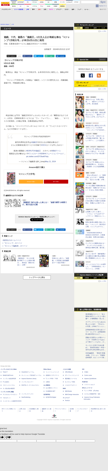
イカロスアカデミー (71, 385)
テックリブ (66, 398)
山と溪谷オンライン (52, 388)
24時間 (87, 28)
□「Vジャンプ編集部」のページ (14, 246)
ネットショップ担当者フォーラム (31, 375)
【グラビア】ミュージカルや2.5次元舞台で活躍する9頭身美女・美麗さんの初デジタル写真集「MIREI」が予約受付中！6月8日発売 (96, 203)
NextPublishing (25, 397)
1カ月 (103, 28)
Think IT (5, 372)
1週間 (95, 28)
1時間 (78, 28)
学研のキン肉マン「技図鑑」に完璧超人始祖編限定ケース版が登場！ (60, 260)
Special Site (84, 60)
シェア (29, 56)
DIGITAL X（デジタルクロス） (30, 385)
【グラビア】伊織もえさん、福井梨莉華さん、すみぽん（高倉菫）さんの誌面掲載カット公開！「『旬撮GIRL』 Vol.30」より (96, 166)
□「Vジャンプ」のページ (12, 243)
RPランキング (82, 85)
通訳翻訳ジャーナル (71, 378)
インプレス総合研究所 (9, 378)
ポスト (13, 56)
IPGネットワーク (87, 388)
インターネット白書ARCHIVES (12, 401)
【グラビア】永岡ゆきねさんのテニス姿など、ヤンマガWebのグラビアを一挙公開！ (96, 151)
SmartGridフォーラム (27, 372)
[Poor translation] (8, 437)
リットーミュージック (52, 372)
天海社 (86, 372)
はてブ (40, 56)
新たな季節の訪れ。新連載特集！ (91, 309)
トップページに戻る (37, 277)
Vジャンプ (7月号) (27, 174)
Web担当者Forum (8, 375)
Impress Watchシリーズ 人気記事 (91, 275)
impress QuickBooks (90, 378)
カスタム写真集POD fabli (92, 394)
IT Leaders (6, 382)
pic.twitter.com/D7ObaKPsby (37, 156)
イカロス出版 (67, 369)
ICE (83, 369)
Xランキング (84, 83)
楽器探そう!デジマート (52, 375)
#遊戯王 (34, 142)
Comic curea (88, 375)
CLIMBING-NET (50, 391)
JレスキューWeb (70, 382)
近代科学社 (47, 394)
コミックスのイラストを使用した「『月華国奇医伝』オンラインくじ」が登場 (96, 266)
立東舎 (48, 382)
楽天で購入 (56, 181)
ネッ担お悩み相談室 (9, 388)
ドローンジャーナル (9, 385)
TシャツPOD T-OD (52, 378)
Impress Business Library (28, 378)
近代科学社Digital (51, 397)
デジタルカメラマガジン (10, 394)
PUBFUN (85, 382)
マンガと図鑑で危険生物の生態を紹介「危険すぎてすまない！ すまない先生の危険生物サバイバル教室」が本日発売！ (96, 190)
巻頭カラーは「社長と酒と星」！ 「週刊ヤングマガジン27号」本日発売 (95, 102)
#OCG (43, 145)
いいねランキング (99, 85)
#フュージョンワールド (54, 154)
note (51, 56)
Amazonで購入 (31, 181)
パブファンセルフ (89, 384)
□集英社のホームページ (11, 240)
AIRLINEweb (69, 372)
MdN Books (68, 391)
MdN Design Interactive (72, 394)
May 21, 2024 (50, 161)
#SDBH (42, 154)
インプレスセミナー (27, 382)
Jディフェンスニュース (72, 375)
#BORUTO (30, 151)
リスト (19, 56)
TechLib (67, 400)
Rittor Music (47, 369)
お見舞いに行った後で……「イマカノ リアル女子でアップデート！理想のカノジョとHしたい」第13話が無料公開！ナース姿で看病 (96, 216)
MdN (64, 388)
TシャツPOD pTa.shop (91, 390)
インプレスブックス (27, 394)
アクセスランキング (87, 25)
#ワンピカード (33, 154)
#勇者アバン (56, 151)
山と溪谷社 (47, 385)
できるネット (7, 398)
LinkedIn (62, 56)
